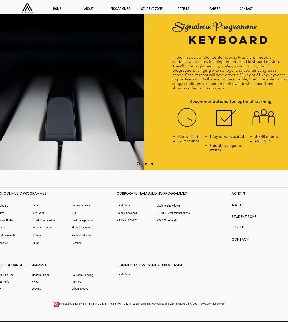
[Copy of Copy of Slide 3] (138, 163)
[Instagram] (56, 304)
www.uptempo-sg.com (213, 303)
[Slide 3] (146, 164)
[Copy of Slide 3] (152, 164)
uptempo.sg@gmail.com (71, 303)
